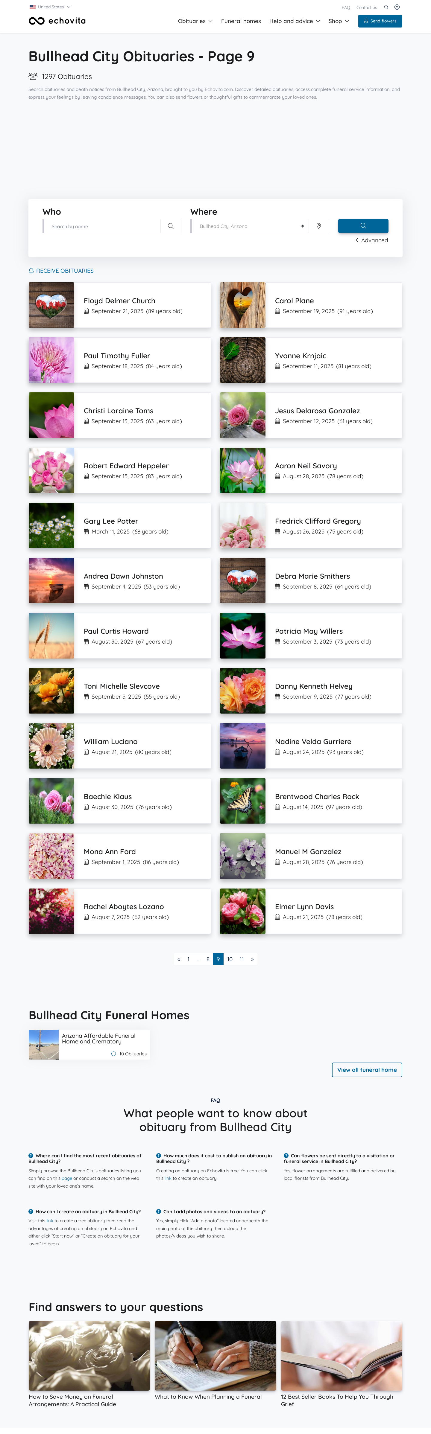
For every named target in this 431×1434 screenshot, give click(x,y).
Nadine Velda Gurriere (313, 741)
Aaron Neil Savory (306, 465)
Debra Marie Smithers (312, 576)
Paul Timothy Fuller (117, 355)
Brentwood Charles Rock (317, 796)
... (198, 959)
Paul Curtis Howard (116, 631)
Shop (339, 21)
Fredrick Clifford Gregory (318, 520)
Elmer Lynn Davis (304, 906)
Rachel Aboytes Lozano (124, 906)
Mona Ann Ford (110, 851)
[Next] (252, 959)
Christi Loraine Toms (118, 410)
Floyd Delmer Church (119, 300)
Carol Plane (294, 300)
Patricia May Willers (309, 631)
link (168, 1178)
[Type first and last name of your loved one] (101, 226)
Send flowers (380, 21)
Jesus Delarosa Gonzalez (317, 410)
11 (242, 959)
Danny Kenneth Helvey (314, 686)
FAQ (346, 7)
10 (230, 959)
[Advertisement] (215, 150)
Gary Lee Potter (111, 520)
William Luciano (111, 741)
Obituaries (195, 21)
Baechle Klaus (108, 796)
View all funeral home (367, 1069)
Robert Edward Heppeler (126, 465)
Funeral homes (241, 21)
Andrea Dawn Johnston (123, 576)
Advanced (371, 240)
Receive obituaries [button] (61, 270)
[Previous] (179, 959)
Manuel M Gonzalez (308, 851)
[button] (50, 6)
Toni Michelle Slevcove (122, 686)
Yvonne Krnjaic (300, 355)
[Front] (57, 20)
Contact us (366, 7)
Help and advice (294, 21)
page (67, 1178)
